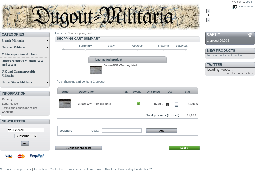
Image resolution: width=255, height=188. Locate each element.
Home (59, 33)
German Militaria (25, 47)
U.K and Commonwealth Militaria (25, 73)
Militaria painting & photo (19, 54)
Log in (249, 1)
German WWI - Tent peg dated (120, 65)
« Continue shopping (78, 147)
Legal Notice (10, 103)
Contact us (57, 169)
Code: (95, 130)
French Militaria (25, 40)
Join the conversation (239, 73)
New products (221, 50)
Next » (184, 147)
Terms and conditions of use (20, 107)
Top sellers (40, 169)
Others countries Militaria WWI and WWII (23, 63)
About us (7, 112)
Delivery (7, 99)
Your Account (245, 6)
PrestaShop (141, 169)
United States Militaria (25, 82)
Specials (5, 169)
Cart (212, 34)
